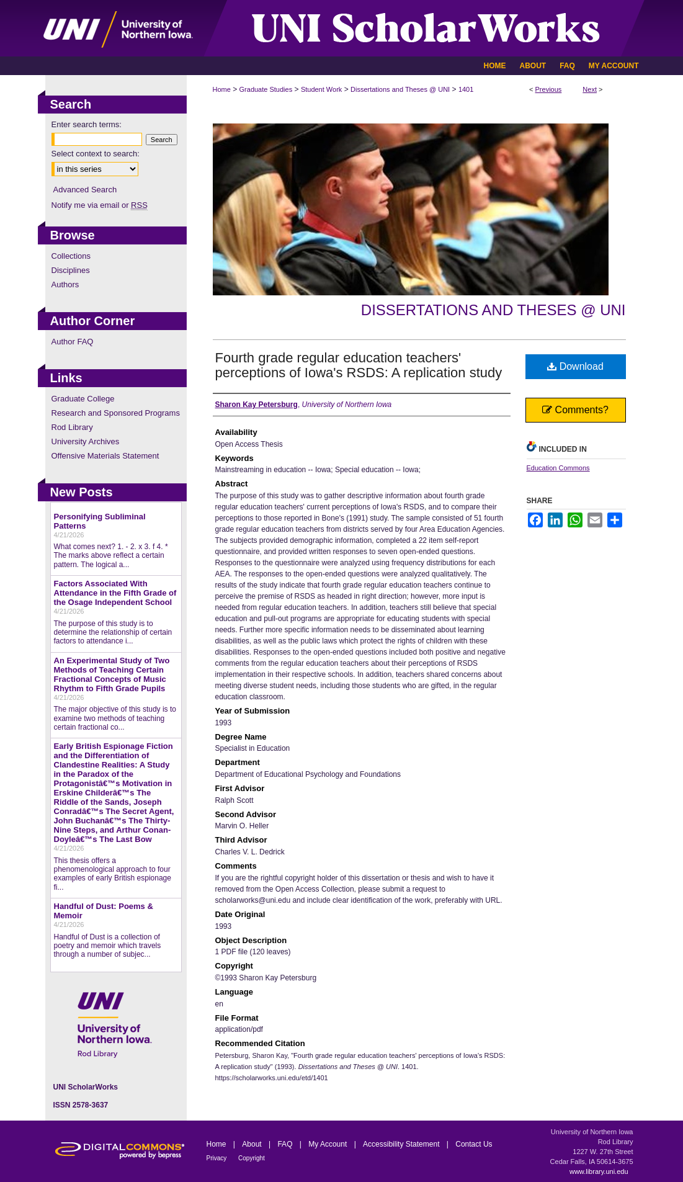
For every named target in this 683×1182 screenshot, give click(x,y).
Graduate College (83, 398)
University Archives (85, 441)
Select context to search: (95, 153)
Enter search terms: (86, 124)
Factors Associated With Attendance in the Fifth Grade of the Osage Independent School (115, 593)
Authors (65, 284)
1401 (465, 89)
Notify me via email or (99, 205)
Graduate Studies (266, 89)
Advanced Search (85, 189)
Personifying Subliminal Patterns (100, 521)
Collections (71, 256)
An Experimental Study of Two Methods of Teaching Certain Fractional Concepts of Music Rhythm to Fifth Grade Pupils (112, 674)
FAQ (285, 1144)
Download (575, 366)
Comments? (575, 410)
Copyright (251, 1158)
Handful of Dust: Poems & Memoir (103, 911)
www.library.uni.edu (598, 1171)
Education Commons (558, 468)
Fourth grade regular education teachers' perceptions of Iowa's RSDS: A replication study (358, 365)
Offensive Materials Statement (105, 455)
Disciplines (70, 270)
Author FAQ (72, 341)
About (253, 1144)
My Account (328, 1144)
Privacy (218, 1158)
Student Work (321, 89)
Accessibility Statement (402, 1144)
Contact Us (473, 1144)
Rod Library (72, 427)
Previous (548, 89)
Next (590, 89)
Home (222, 89)
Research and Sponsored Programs (115, 413)
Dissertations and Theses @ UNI (400, 89)
